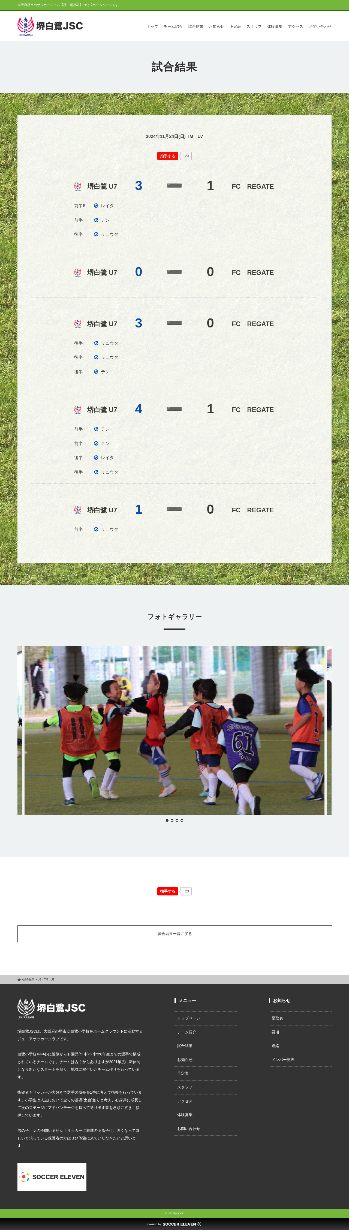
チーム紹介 (173, 26)
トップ (152, 26)
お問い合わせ (320, 26)
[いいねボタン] (167, 156)
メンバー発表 (283, 1059)
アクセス (295, 26)
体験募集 (274, 26)
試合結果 (195, 26)
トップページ (188, 1018)
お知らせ (216, 26)
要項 (275, 1032)
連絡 (275, 1045)
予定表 (235, 26)
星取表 (277, 1018)
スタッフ (254, 26)
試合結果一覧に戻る (175, 933)
